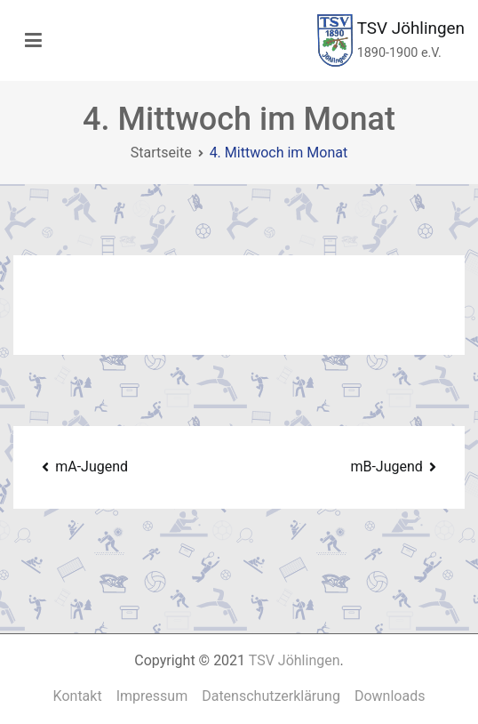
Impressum (152, 696)
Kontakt (77, 696)
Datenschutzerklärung (271, 696)
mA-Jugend (91, 466)
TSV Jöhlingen (411, 28)
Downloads (390, 696)
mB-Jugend (386, 466)
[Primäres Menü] (33, 40)
